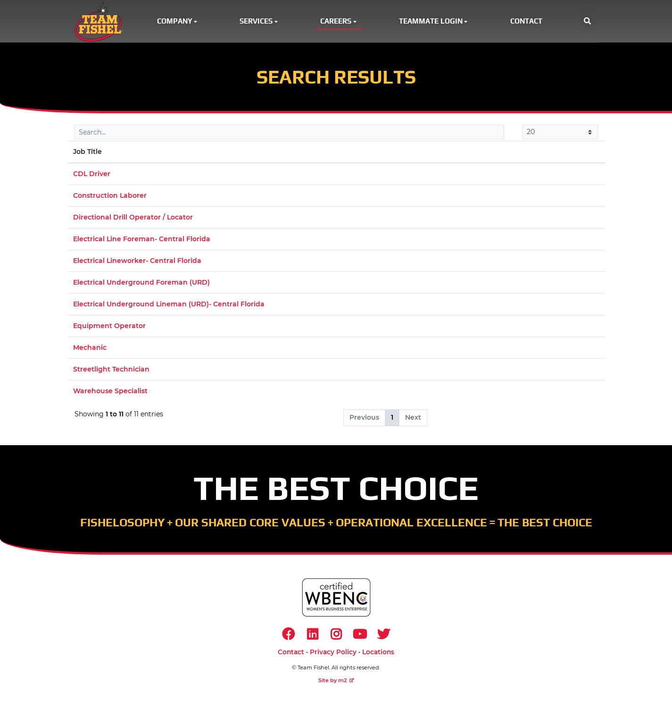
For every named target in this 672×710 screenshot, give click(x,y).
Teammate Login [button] (434, 21)
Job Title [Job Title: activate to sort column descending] (87, 153)
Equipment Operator (109, 327)
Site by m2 (336, 682)
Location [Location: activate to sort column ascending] (385, 153)
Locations (378, 654)
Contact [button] (526, 21)
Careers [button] (339, 21)
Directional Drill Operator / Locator (133, 218)
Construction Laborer (110, 197)
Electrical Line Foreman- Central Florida (141, 240)
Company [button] (178, 21)
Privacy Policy (333, 654)
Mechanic (90, 349)
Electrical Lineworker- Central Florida (137, 262)
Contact (291, 654)
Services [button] (259, 21)
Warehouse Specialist (110, 392)
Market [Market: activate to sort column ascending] (477, 153)
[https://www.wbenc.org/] (336, 599)
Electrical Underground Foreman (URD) (141, 283)
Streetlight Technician (111, 370)
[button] (587, 22)
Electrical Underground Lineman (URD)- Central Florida (169, 305)
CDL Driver (91, 175)
